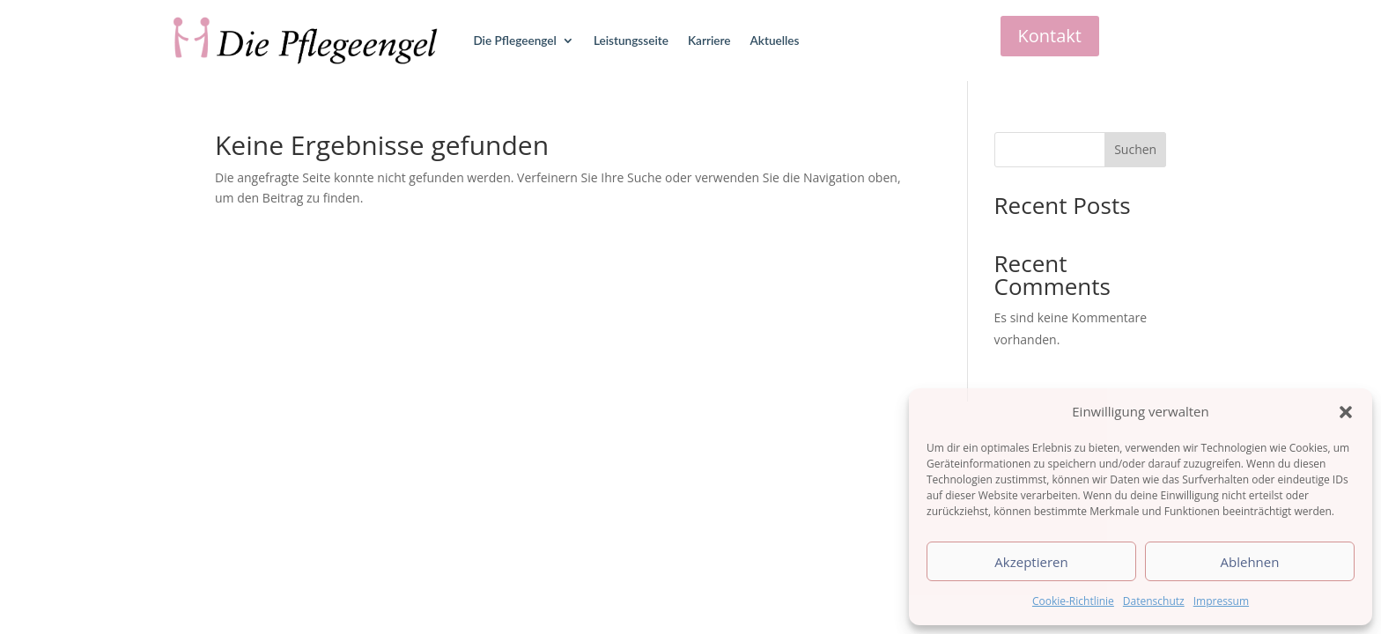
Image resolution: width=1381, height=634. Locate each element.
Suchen (1135, 149)
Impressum (1221, 600)
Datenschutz (1154, 600)
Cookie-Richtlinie (1073, 600)
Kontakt (1050, 36)
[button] (1346, 412)
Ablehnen (1250, 562)
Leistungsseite (631, 40)
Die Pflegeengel (514, 40)
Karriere (709, 40)
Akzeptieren (1030, 562)
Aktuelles (775, 40)
